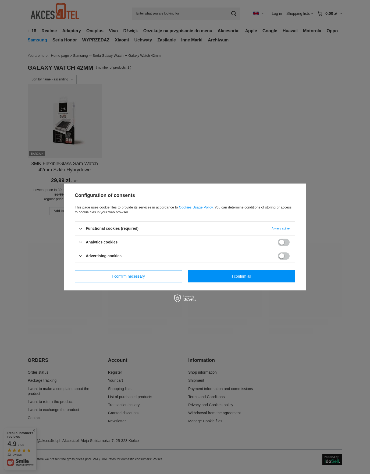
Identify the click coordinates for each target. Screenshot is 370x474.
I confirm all (241, 276)
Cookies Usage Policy (195, 207)
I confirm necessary (128, 276)
